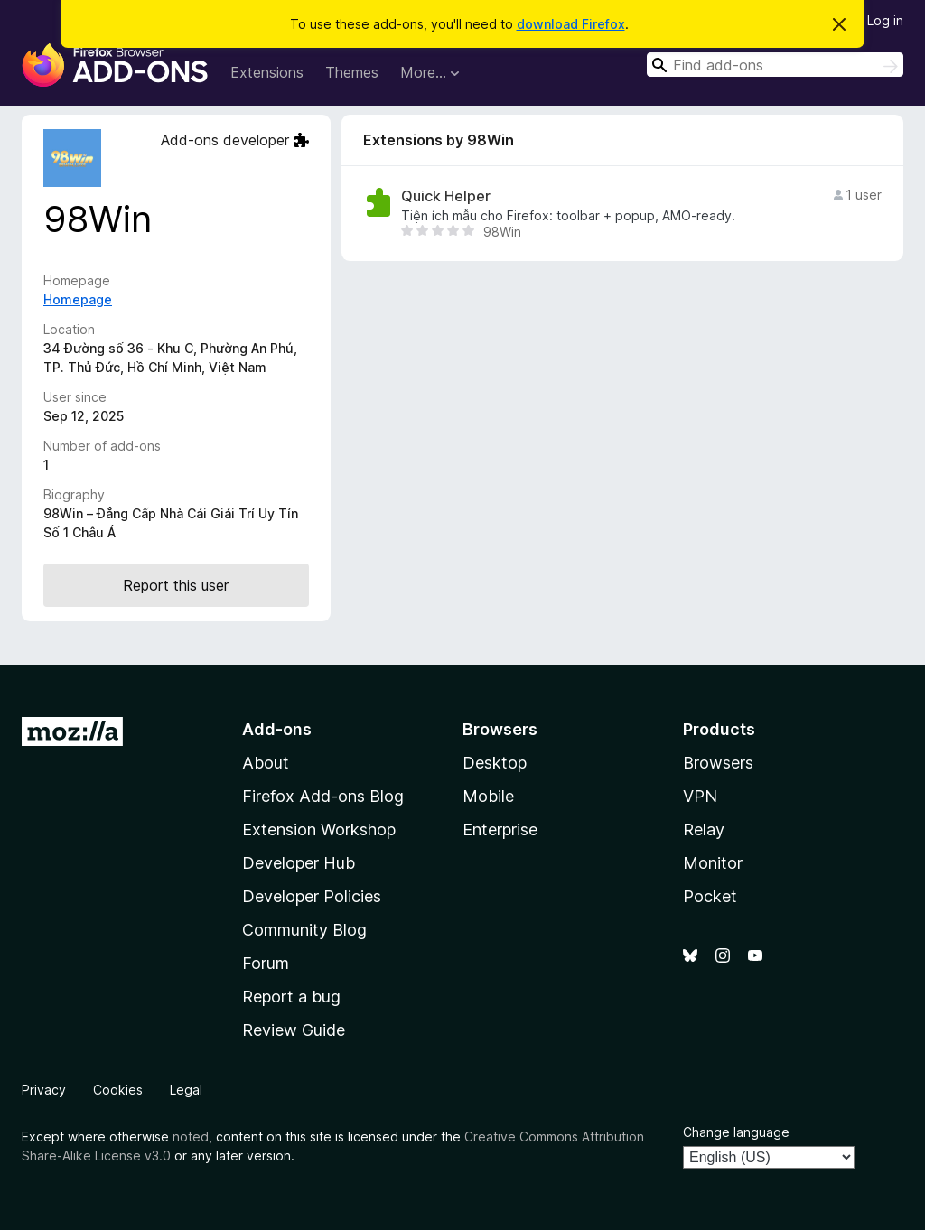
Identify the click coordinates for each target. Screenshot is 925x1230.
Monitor (713, 862)
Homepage (77, 299)
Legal (186, 1089)
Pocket (710, 896)
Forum (265, 963)
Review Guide (293, 1029)
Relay (703, 829)
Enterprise (499, 829)
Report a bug (291, 996)
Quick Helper (446, 196)
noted (191, 1136)
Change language (736, 1132)
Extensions (267, 72)
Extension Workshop (319, 829)
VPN (700, 796)
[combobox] (775, 64)
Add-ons (277, 729)
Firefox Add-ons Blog (323, 796)
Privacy (44, 1089)
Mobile (488, 796)
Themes (351, 72)
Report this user (176, 585)
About (265, 762)
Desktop (494, 762)
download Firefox (571, 24)
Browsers (718, 762)
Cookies (118, 1089)
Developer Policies (311, 896)
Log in (885, 20)
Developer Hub (298, 862)
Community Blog (304, 929)
